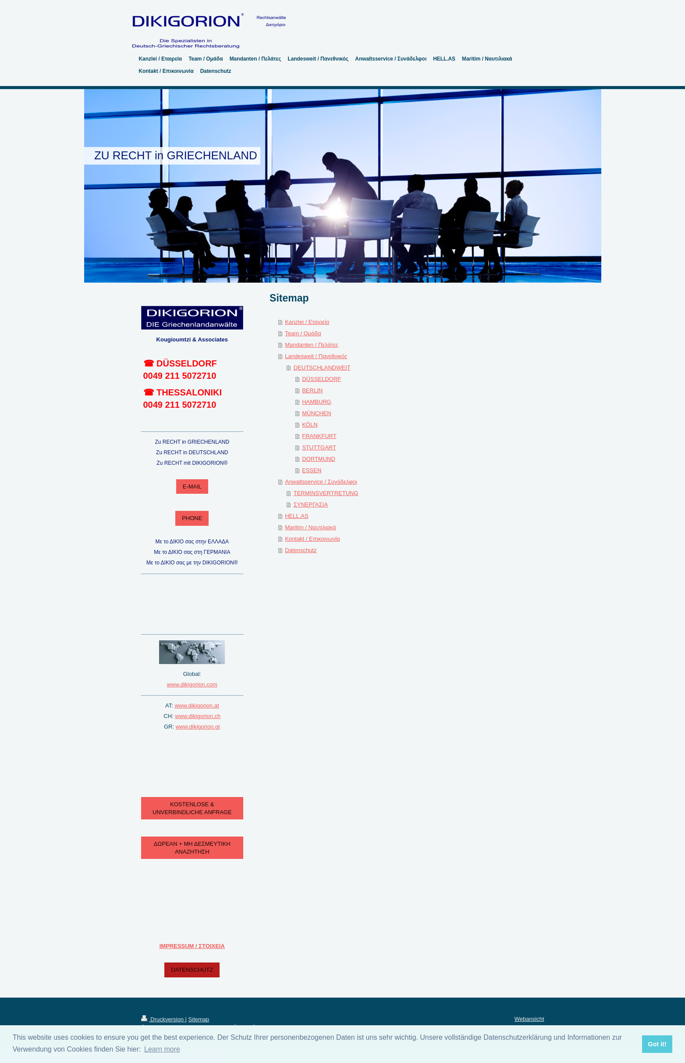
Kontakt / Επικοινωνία (312, 538)
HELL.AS (296, 516)
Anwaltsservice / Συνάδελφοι (321, 481)
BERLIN (312, 390)
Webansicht (529, 1019)
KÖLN (309, 424)
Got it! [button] (657, 1044)
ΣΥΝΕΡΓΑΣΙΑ (311, 504)
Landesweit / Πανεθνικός (316, 356)
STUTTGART (319, 447)
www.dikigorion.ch (197, 716)
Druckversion (163, 1019)
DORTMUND (318, 459)
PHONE (192, 518)
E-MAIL (192, 486)
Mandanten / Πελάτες (311, 344)
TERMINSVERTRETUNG (326, 493)
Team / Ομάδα (303, 333)
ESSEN (311, 470)
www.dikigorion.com (192, 684)
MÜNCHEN (316, 413)
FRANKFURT (319, 436)
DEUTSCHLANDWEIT (322, 367)
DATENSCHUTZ (192, 969)
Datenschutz (300, 550)
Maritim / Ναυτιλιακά (310, 527)
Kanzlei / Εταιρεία (307, 322)
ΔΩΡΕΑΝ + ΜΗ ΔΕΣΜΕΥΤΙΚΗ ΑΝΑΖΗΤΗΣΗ (192, 847)
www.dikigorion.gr (198, 726)
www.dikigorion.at (196, 705)
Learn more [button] (162, 1049)
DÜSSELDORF (321, 379)
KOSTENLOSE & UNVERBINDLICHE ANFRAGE (192, 808)
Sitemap (198, 1019)
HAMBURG (316, 402)
